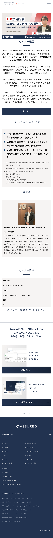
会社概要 (5, 468)
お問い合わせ (25, 370)
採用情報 (5, 472)
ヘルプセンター (30, 459)
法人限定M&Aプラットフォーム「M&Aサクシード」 (17, 510)
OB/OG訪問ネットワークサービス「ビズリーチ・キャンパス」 (20, 506)
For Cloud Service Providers (11, 484)
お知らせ (5, 459)
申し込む (27, 111)
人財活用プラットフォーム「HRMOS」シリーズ (16, 502)
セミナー (5, 451)
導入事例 (5, 447)
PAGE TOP (26, 413)
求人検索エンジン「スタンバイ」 (12, 521)
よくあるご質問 (7, 463)
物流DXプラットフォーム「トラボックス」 (15, 513)
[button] (49, 3)
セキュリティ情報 (31, 463)
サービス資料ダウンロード (25, 402)
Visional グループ (8, 476)
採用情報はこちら (8, 434)
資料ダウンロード (31, 443)
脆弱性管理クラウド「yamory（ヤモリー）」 (15, 517)
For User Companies (9, 480)
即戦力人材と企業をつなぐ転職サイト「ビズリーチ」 (18, 498)
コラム (4, 455)
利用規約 (28, 455)
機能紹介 (5, 443)
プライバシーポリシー (32, 451)
